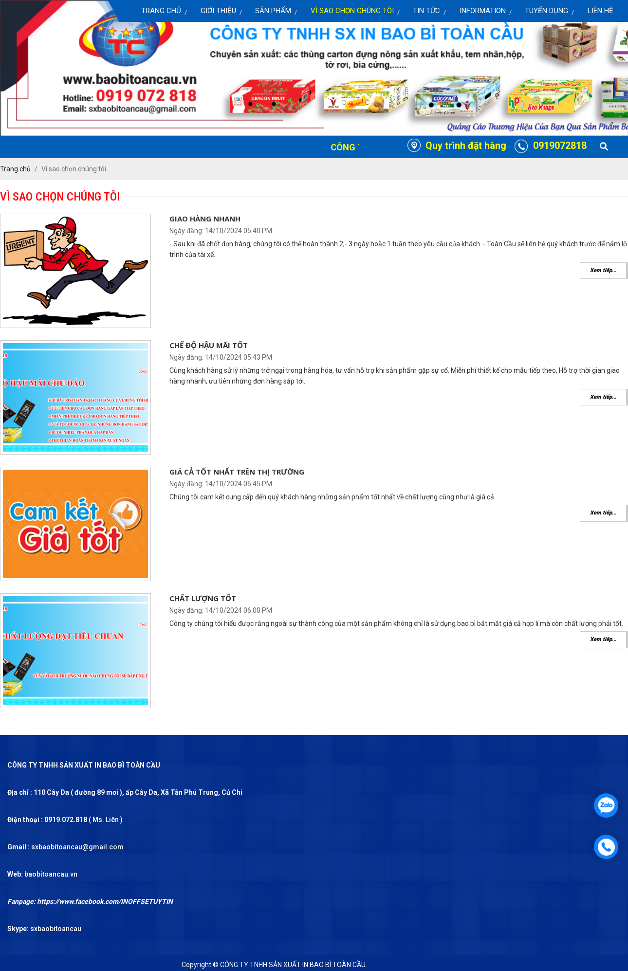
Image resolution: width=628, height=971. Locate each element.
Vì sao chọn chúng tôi (352, 10)
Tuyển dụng (546, 10)
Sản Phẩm (273, 10)
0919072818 (560, 145)
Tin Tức (426, 10)
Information (483, 10)
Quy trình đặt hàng (465, 145)
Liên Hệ (600, 10)
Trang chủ (161, 10)
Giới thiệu (218, 10)
